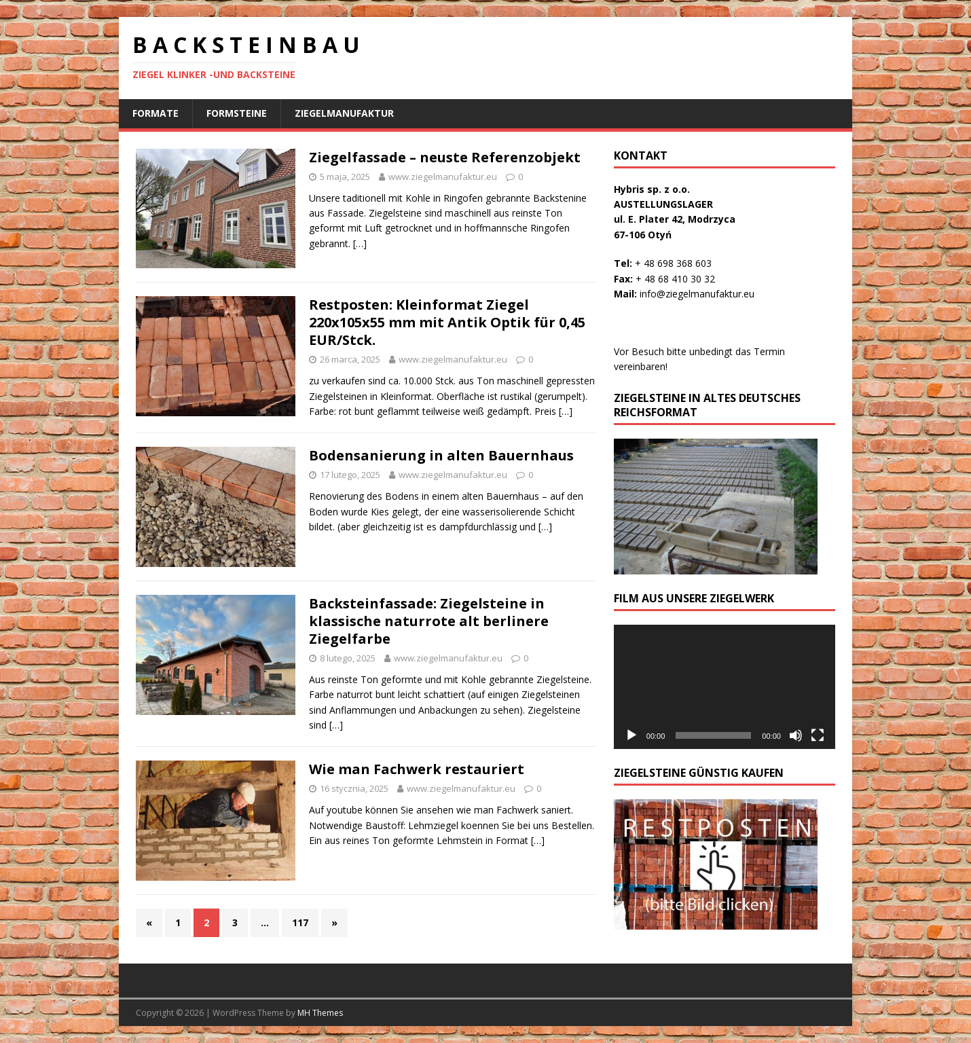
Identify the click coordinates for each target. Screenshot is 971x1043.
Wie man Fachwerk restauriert (416, 769)
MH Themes (320, 1013)
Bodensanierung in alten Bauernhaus (441, 455)
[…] (360, 243)
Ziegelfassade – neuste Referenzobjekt (445, 157)
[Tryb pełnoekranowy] (817, 735)
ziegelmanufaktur (344, 113)
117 (300, 922)
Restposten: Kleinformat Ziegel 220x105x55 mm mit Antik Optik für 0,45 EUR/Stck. (447, 322)
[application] (724, 687)
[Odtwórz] (631, 735)
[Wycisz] (796, 735)
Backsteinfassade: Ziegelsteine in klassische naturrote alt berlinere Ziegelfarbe (429, 621)
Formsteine (236, 113)
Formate (155, 113)
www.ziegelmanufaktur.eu (442, 176)
